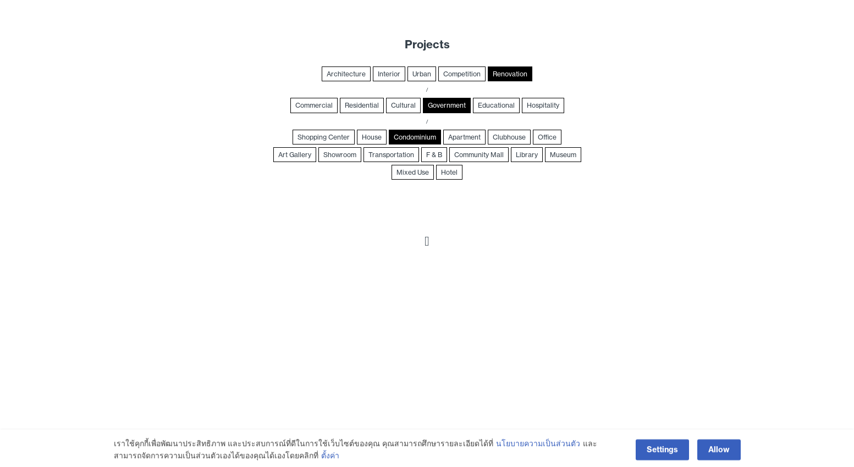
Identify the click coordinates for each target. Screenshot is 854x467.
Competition (462, 74)
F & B (434, 155)
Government (447, 105)
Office (547, 137)
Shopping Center (323, 137)
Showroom (339, 155)
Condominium (415, 137)
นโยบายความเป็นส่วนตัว (538, 452)
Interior (389, 74)
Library (527, 155)
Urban (421, 74)
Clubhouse (509, 137)
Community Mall (479, 155)
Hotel (449, 172)
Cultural (403, 105)
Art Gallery (294, 155)
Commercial (314, 105)
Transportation (391, 155)
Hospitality (543, 105)
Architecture (346, 74)
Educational (496, 105)
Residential (362, 105)
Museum (563, 155)
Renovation (510, 74)
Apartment (464, 137)
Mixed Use (412, 172)
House (372, 137)
